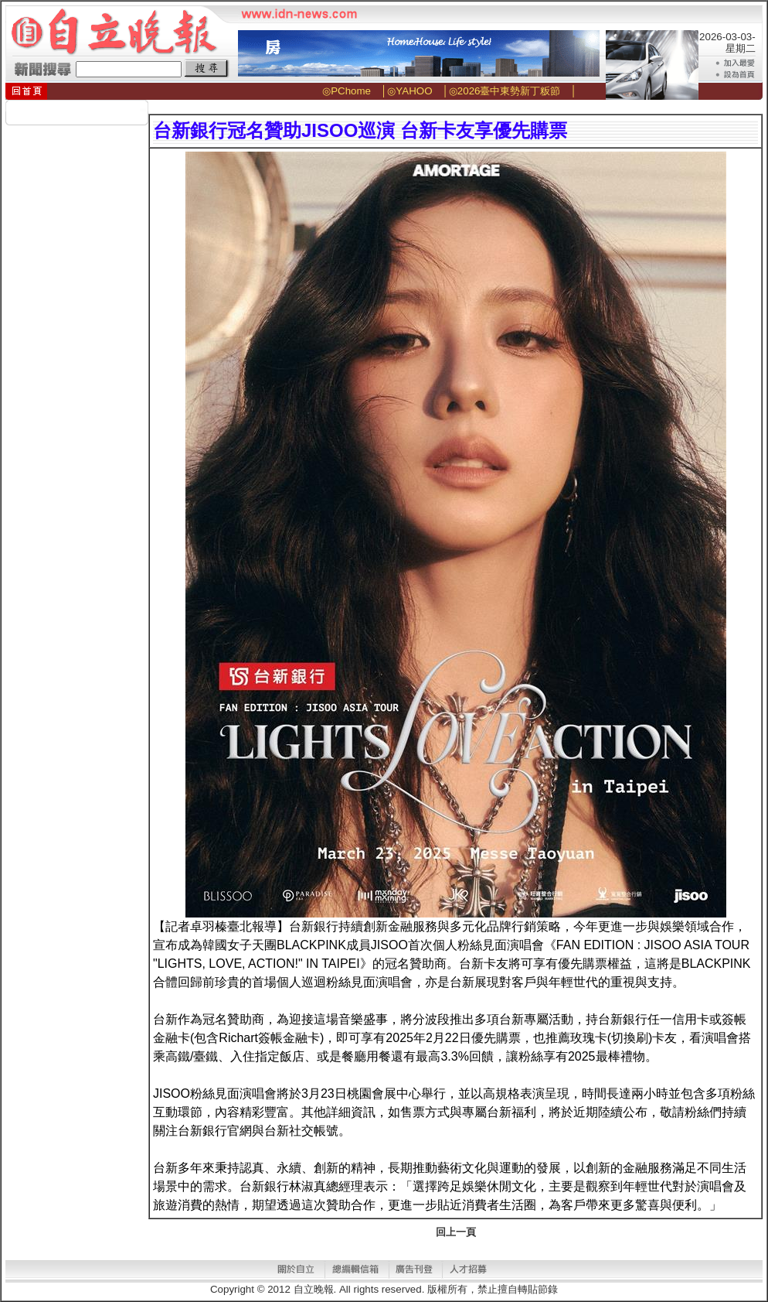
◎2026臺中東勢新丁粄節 (505, 91)
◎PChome (346, 91)
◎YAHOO (409, 91)
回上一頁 (456, 1232)
